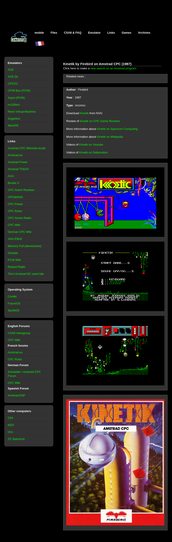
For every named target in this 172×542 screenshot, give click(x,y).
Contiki (12, 296)
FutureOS (14, 303)
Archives (144, 32)
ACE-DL (13, 76)
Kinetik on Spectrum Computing (117, 129)
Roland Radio (17, 267)
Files (54, 32)
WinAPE (13, 125)
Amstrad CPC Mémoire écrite (26, 148)
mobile (39, 32)
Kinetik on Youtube (91, 144)
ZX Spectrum (16, 439)
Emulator (94, 32)
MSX (11, 425)
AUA (11, 176)
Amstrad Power (18, 162)
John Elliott (15, 238)
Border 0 (13, 183)
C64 (10, 418)
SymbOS (13, 310)
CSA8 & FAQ (72, 32)
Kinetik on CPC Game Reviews (100, 121)
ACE (11, 69)
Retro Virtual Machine (22, 111)
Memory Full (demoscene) (24, 246)
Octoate (13, 253)
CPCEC (13, 83)
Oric (10, 432)
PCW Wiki (14, 260)
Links (111, 32)
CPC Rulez (15, 211)
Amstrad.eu (15, 155)
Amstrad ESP (16, 395)
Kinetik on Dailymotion (93, 152)
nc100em (14, 104)
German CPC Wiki (20, 232)
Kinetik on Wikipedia (110, 136)
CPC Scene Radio (19, 218)
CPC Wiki (14, 225)
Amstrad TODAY (18, 169)
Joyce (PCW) (16, 97)
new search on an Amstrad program (113, 68)
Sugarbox (14, 118)
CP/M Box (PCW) (19, 90)
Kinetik (84, 113)
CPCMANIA (15, 197)
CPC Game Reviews (21, 190)
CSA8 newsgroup (19, 333)
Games (126, 32)
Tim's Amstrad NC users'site (26, 273)
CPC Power (15, 204)
